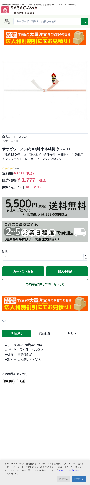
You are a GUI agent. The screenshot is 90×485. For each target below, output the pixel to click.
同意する (78, 479)
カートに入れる (23, 271)
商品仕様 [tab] (45, 333)
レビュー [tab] (73, 333)
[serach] (84, 21)
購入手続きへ (66, 271)
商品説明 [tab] (16, 333)
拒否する (63, 479)
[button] (45, 41)
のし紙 (21, 381)
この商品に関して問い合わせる (44, 284)
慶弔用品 (8, 381)
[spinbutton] (45, 257)
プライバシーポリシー (68, 470)
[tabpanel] (45, 352)
